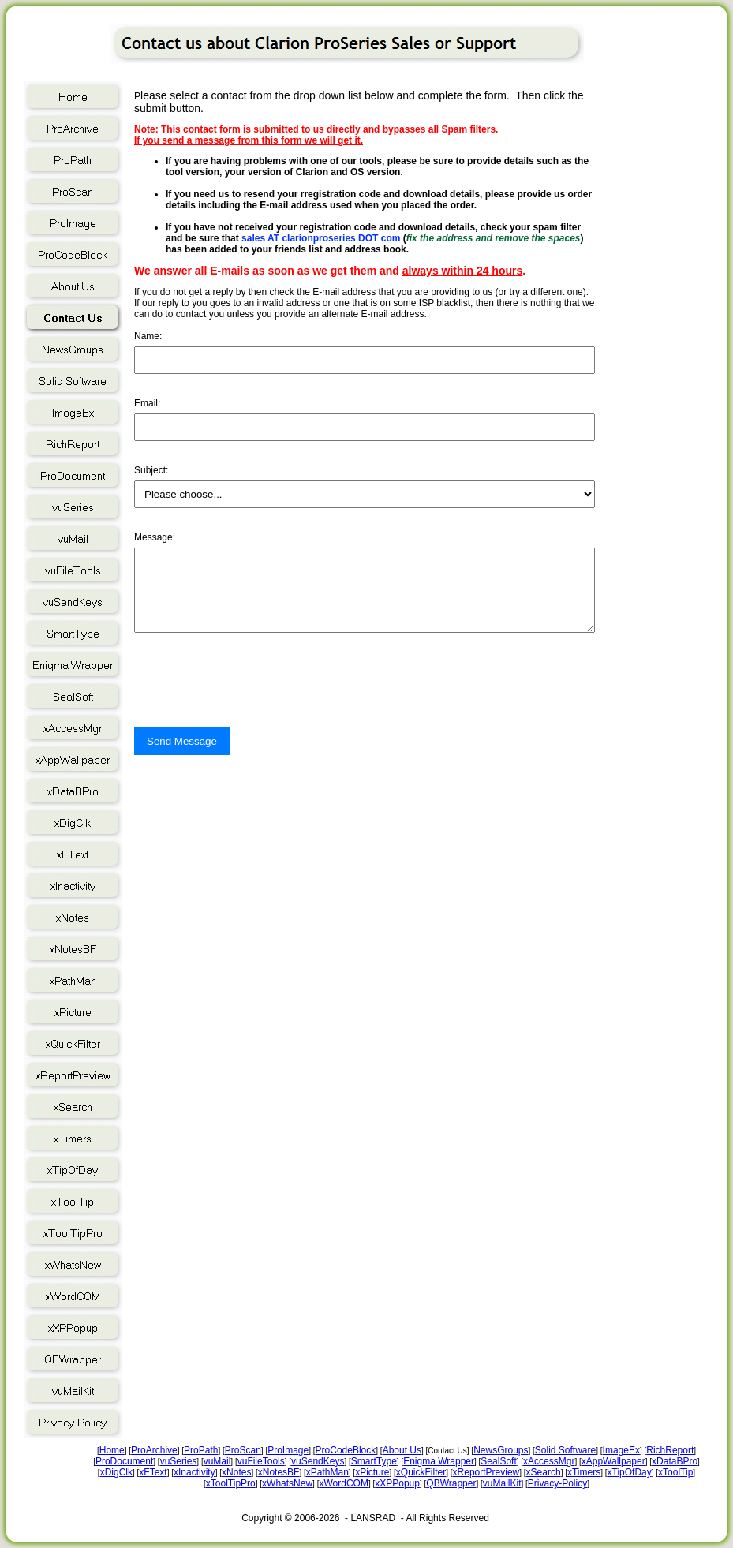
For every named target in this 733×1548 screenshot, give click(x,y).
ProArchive (154, 1450)
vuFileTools (261, 1461)
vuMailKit (502, 1483)
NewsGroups (500, 1450)
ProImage (288, 1450)
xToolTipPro (231, 1483)
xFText (152, 1472)
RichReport (670, 1450)
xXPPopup (397, 1483)
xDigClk (116, 1472)
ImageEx (621, 1450)
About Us (402, 1450)
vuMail (217, 1461)
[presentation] (254, 711)
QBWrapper (451, 1483)
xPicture (372, 1472)
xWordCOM (343, 1483)
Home (112, 1450)
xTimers (583, 1472)
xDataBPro (674, 1461)
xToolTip (675, 1472)
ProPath (201, 1450)
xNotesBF (279, 1472)
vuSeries (178, 1461)
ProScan (243, 1450)
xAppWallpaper (613, 1461)
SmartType (374, 1461)
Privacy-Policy (557, 1483)
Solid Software (565, 1450)
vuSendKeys (317, 1461)
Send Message (182, 755)
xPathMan (327, 1472)
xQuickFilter (421, 1472)
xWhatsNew (287, 1483)
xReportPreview (486, 1472)
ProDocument (124, 1461)
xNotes (236, 1472)
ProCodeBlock (346, 1450)
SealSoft (498, 1461)
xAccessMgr (548, 1461)
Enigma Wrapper (438, 1461)
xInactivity (194, 1472)
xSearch (543, 1472)
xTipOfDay (630, 1472)
